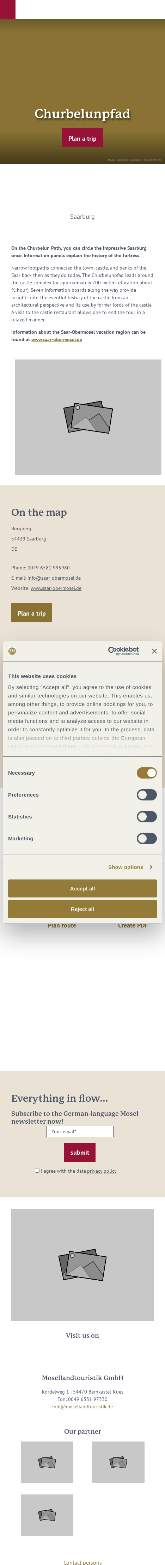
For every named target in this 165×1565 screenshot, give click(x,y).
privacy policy (101, 1171)
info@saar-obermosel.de (54, 578)
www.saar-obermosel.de (56, 339)
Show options (125, 867)
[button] (8, 9)
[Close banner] (154, 651)
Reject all (82, 909)
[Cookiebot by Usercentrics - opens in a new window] (108, 651)
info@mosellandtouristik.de (82, 1406)
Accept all (82, 888)
